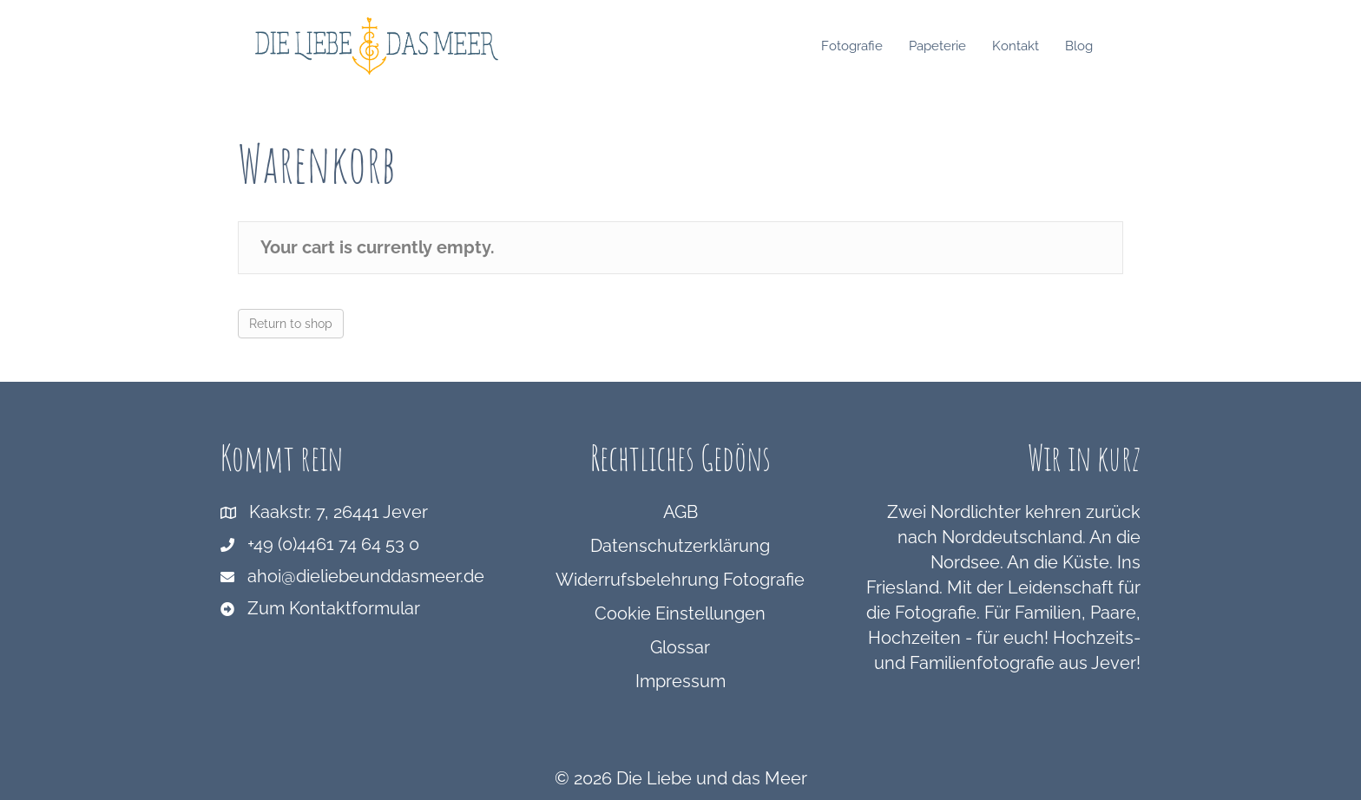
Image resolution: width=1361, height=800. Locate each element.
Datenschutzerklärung (680, 545)
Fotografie (869, 46)
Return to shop (290, 324)
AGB (680, 512)
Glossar (680, 647)
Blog (1096, 46)
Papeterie (954, 46)
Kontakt (1032, 46)
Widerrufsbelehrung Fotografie (680, 579)
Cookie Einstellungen (680, 613)
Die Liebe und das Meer (711, 778)
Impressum (680, 681)
